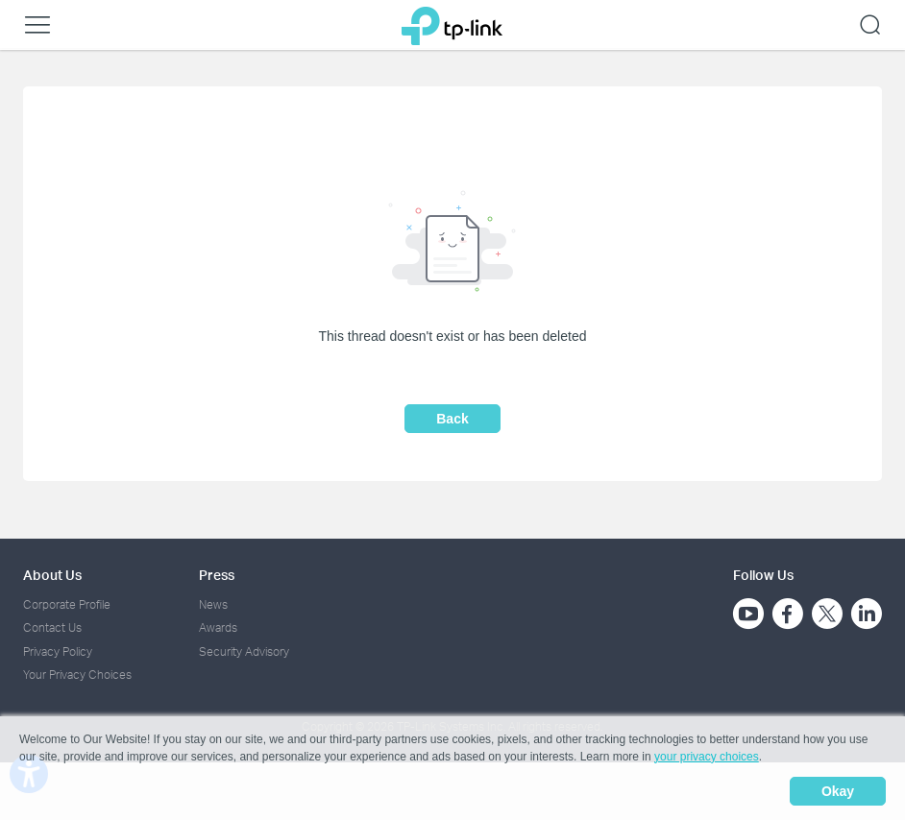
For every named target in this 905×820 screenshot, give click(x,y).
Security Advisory (244, 651)
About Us (52, 575)
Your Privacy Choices (77, 674)
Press (216, 575)
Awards (218, 627)
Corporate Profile (66, 604)
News (213, 604)
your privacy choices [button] (706, 756)
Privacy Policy (57, 651)
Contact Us (52, 627)
